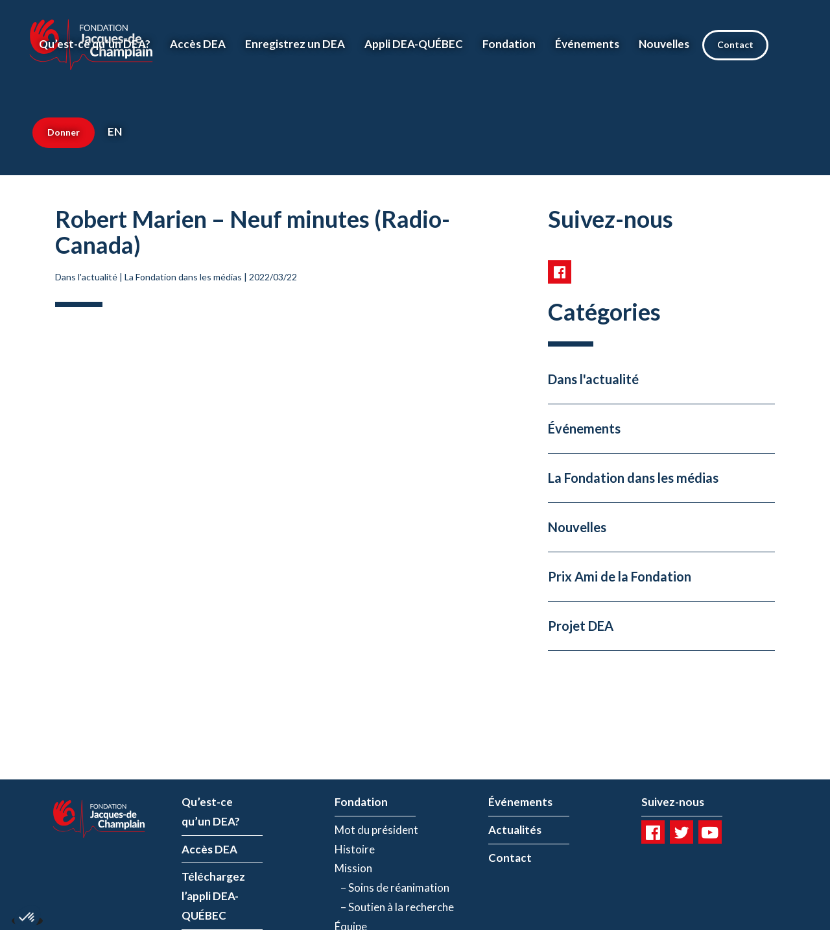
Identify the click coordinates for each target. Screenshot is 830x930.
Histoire (355, 849)
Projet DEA (580, 625)
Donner (63, 132)
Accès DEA (198, 44)
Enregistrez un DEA (295, 44)
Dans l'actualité (86, 276)
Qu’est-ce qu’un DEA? (94, 44)
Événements (587, 44)
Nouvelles (664, 44)
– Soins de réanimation (392, 887)
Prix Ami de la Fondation (619, 576)
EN (115, 131)
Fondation (509, 44)
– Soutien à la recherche (394, 907)
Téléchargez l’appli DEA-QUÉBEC (213, 896)
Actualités (514, 830)
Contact (735, 44)
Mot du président (376, 830)
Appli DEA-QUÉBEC (413, 44)
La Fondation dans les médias (183, 276)
